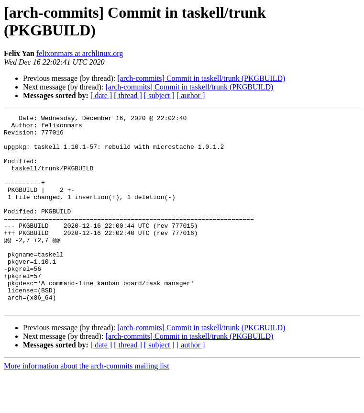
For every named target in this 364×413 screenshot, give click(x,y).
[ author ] (190, 95)
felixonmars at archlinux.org (79, 53)
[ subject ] (159, 95)
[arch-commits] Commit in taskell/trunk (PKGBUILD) (201, 78)
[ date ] (101, 95)
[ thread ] (128, 95)
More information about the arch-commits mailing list (86, 405)
